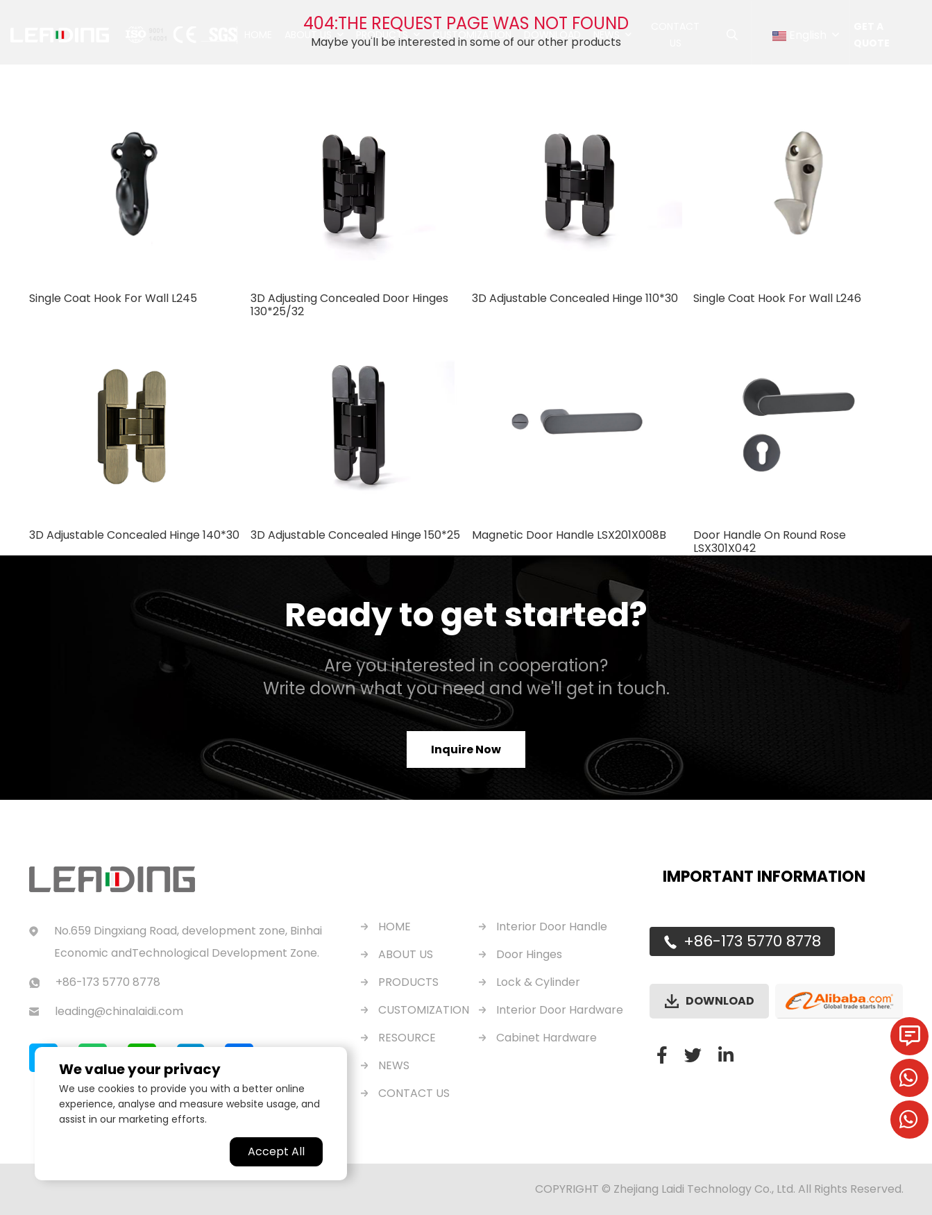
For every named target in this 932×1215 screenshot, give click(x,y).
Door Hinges (529, 954)
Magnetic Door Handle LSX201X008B (569, 535)
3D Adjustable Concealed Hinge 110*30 (575, 298)
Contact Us (675, 34)
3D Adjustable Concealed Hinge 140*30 (134, 535)
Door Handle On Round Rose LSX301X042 (769, 541)
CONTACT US (414, 1093)
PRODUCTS (408, 982)
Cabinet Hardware (546, 1038)
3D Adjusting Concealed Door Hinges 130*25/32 (349, 304)
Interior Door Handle (551, 927)
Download (552, 35)
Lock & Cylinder (538, 982)
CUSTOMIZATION (423, 1010)
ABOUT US (405, 954)
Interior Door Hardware (559, 1010)
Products (382, 35)
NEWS (393, 1065)
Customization (471, 35)
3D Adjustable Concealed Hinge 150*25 (355, 535)
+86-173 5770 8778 (752, 941)
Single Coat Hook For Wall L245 (113, 298)
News (606, 35)
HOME (394, 927)
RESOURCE (407, 1038)
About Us (308, 35)
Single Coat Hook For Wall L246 (777, 298)
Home (258, 35)
